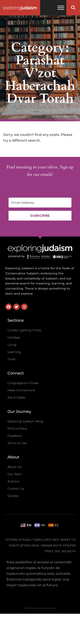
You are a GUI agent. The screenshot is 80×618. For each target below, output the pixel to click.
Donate (13, 496)
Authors (13, 481)
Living (11, 345)
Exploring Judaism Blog (25, 421)
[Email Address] (40, 203)
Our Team (14, 474)
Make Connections (21, 390)
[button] (73, 7)
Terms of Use (17, 443)
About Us (14, 467)
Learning (14, 352)
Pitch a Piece (17, 428)
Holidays (13, 337)
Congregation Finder (23, 383)
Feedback (14, 436)
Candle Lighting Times (24, 330)
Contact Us (15, 488)
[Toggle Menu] (60, 8)
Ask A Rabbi (16, 397)
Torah (11, 359)
